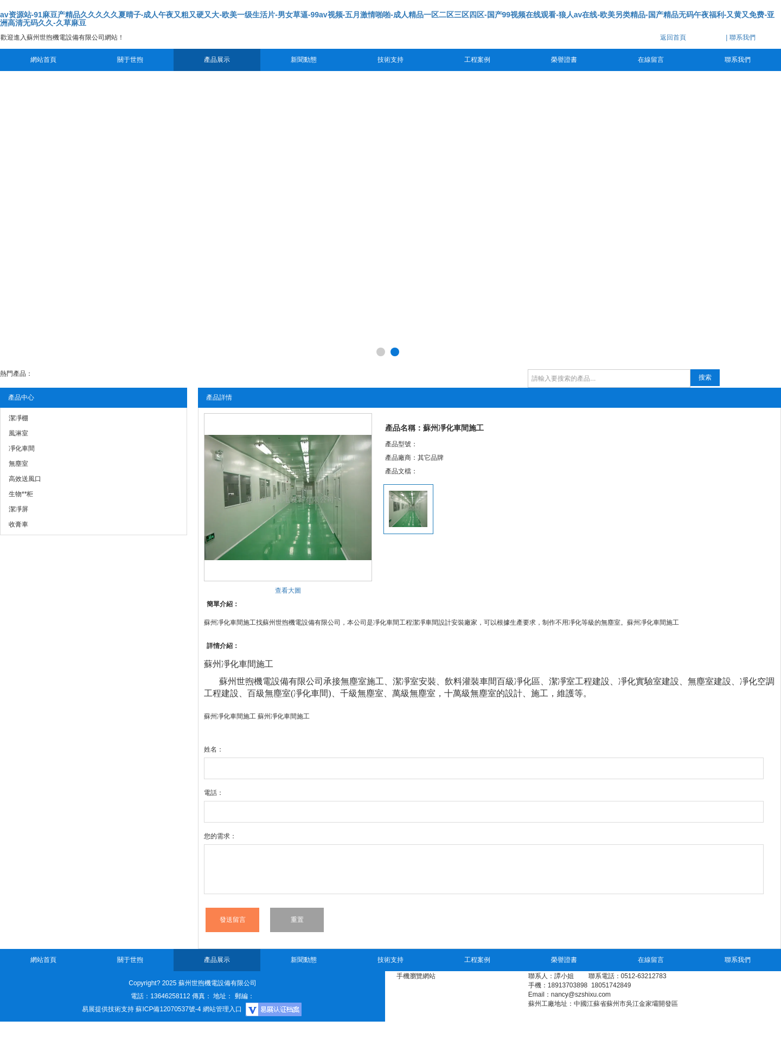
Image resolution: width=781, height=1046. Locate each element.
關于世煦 (130, 59)
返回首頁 (673, 37)
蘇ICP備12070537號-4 (168, 1009)
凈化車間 (238, 664)
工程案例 (477, 59)
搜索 (705, 377)
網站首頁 (43, 59)
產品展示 (217, 59)
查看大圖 (288, 590)
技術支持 (390, 59)
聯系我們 (738, 59)
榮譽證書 (564, 59)
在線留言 (651, 59)
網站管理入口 (222, 1009)
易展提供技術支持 (108, 1009)
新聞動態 (304, 59)
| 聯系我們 (740, 37)
